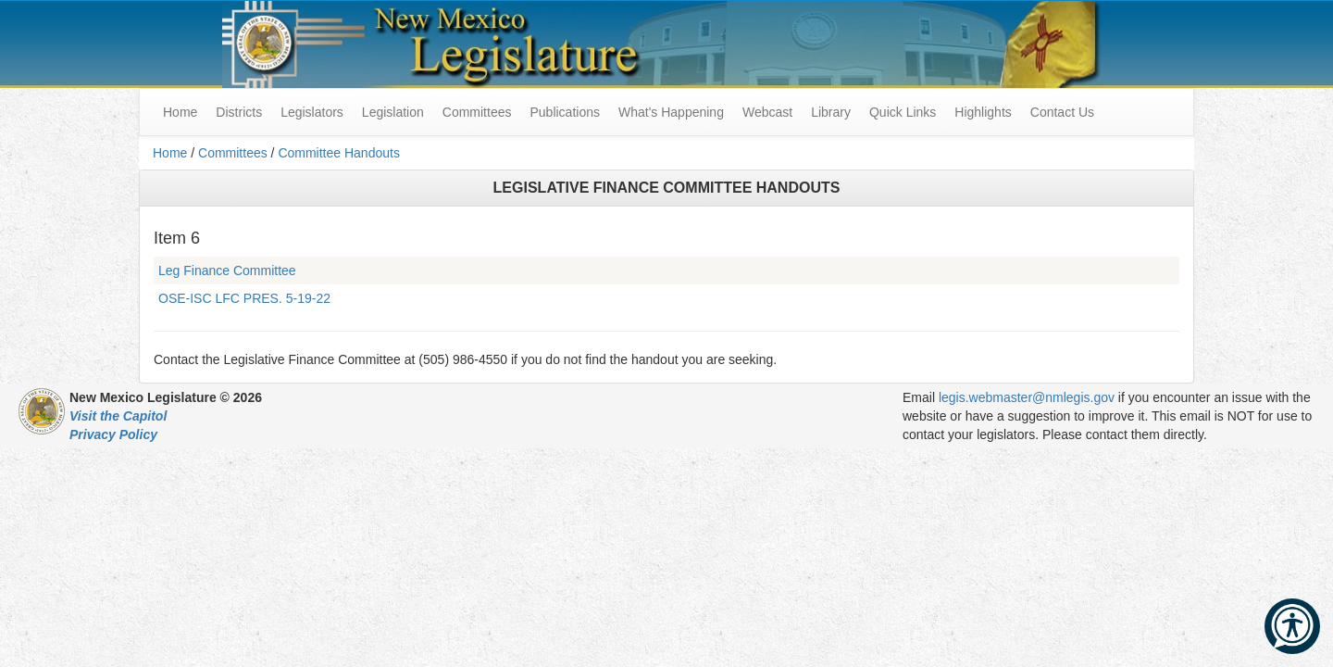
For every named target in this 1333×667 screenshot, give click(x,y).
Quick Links (902, 112)
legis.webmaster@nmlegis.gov (1027, 397)
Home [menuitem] (180, 112)
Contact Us (1062, 112)
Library (831, 112)
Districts (239, 112)
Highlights (982, 112)
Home (170, 152)
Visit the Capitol (118, 416)
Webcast (767, 112)
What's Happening (671, 112)
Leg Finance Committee (227, 270)
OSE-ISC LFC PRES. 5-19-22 (244, 298)
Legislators (311, 112)
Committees (477, 112)
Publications (564, 112)
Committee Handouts (339, 152)
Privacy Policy (113, 434)
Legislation (393, 112)
